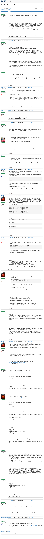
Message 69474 (10, 310)
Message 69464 (10, 110)
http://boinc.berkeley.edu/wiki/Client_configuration (17, 362)
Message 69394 (30, 169)
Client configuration (34, 525)
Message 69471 (10, 195)
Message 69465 (10, 122)
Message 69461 (10, 40)
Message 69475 (10, 341)
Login (41, 1)
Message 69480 (10, 500)
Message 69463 (10, 87)
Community (9, 1)
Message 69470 (10, 169)
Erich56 (2, 40)
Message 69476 (30, 392)
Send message (3, 14)
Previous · (2, 9)
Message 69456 (30, 40)
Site (14, 1)
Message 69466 (10, 134)
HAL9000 (2, 195)
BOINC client (9, 5)
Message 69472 (10, 237)
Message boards (3, 5)
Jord (2, 134)
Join (38, 1)
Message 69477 (10, 392)
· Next (9, 9)
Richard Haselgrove (4, 87)
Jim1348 (2, 71)
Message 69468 (10, 155)
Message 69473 (10, 271)
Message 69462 (30, 110)
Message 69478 (10, 446)
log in (11, 8)
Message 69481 (10, 517)
